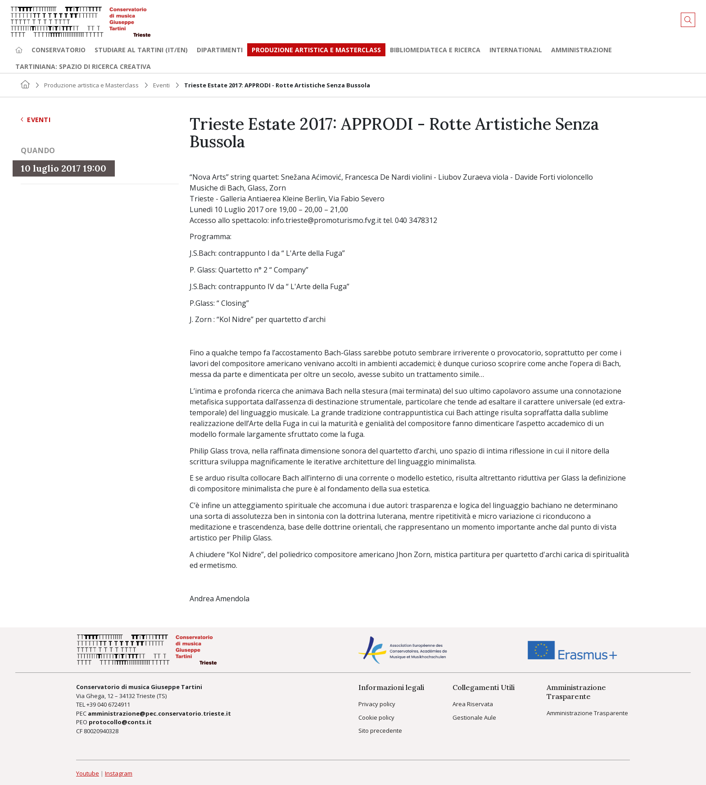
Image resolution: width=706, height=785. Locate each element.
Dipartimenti (220, 49)
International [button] (515, 49)
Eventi (161, 85)
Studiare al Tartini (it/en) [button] (141, 49)
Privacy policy (376, 704)
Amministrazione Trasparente (587, 713)
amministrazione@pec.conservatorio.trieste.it (159, 713)
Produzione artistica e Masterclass (316, 49)
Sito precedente (380, 730)
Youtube (87, 773)
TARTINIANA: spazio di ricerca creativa (83, 66)
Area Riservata (473, 704)
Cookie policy (376, 717)
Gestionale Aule (474, 717)
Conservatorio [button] (59, 49)
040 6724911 (113, 704)
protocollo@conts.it (120, 722)
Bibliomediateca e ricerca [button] (435, 49)
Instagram (118, 773)
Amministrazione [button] (581, 49)
